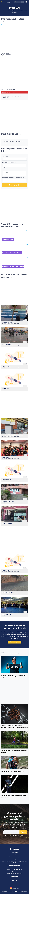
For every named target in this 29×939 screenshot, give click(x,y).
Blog (14, 859)
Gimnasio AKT (5, 388)
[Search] (17, 2)
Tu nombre (5, 156)
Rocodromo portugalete (8, 592)
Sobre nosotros (14, 852)
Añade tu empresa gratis (14, 857)
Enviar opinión (14, 185)
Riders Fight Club (6, 614)
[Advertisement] (14, 72)
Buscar (23, 832)
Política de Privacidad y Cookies (14, 873)
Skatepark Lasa (6, 570)
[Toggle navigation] (26, 1)
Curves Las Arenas (7, 523)
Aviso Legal (14, 871)
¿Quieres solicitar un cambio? (8, 24)
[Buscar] (22, 2)
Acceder (15, 854)
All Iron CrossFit (7, 344)
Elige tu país (14, 888)
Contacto (14, 880)
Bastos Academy (6, 479)
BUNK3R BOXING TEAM (8, 501)
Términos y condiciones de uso (14, 869)
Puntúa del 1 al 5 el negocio (9, 162)
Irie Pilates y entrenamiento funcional (12, 435)
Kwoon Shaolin (6, 457)
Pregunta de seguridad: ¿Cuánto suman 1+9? (13, 177)
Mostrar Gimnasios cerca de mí (14, 835)
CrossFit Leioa (6, 366)
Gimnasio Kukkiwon (7, 322)
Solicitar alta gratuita (14, 642)
